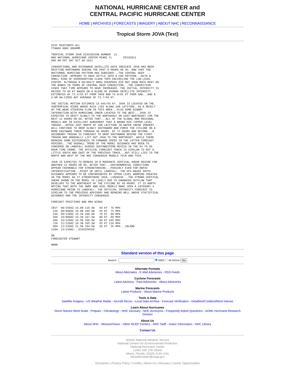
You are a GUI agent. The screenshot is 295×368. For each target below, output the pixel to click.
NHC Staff (159, 324)
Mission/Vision (110, 324)
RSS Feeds (172, 272)
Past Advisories (146, 281)
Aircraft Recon (123, 301)
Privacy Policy (120, 363)
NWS (161, 260)
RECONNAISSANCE (199, 23)
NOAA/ (130, 340)
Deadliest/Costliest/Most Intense (212, 301)
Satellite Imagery (72, 301)
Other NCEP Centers (136, 324)
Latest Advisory (124, 281)
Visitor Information (180, 324)
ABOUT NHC (168, 23)
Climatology (111, 310)
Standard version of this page (147, 253)
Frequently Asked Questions (184, 310)
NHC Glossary (131, 310)
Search (113, 260)
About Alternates (126, 272)
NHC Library (203, 324)
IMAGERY (147, 23)
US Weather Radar (98, 301)
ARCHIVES (102, 23)
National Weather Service (152, 340)
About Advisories (170, 281)
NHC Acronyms (153, 310)
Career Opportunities (186, 363)
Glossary (164, 363)
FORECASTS (125, 23)
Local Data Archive (147, 301)
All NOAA (174, 260)
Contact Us (147, 330)
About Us (150, 363)
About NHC (91, 324)
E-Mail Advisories (150, 272)
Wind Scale (80, 310)
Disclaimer (102, 363)
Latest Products (131, 291)
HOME (84, 23)
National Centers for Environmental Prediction (147, 343)
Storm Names (63, 310)
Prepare (96, 310)
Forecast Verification (175, 301)
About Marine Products (159, 291)
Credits (136, 363)
